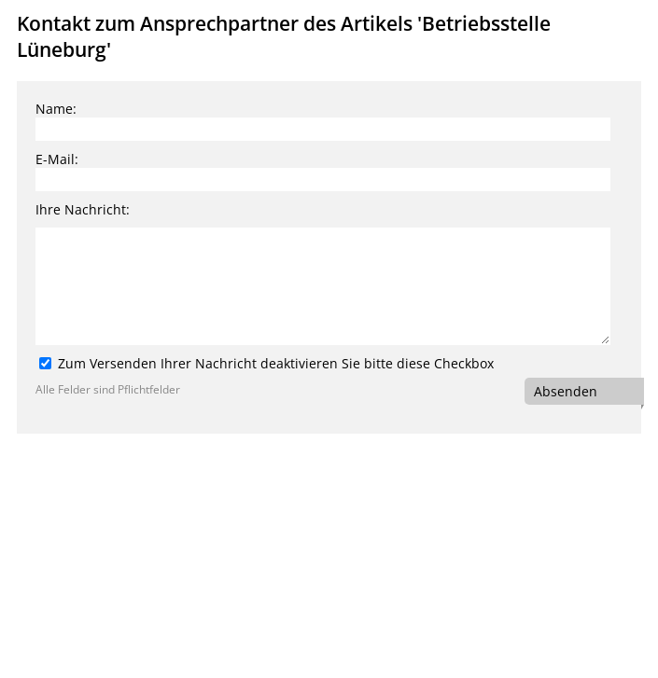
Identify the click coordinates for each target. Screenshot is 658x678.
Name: (56, 109)
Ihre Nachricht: (82, 209)
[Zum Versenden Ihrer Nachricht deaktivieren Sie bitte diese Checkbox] (45, 363)
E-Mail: (56, 159)
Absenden (565, 391)
